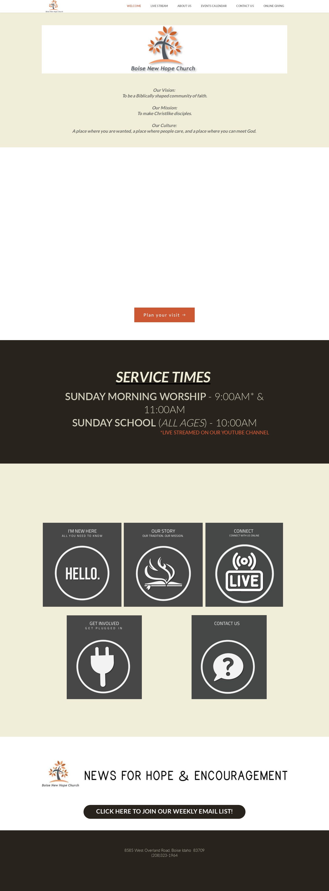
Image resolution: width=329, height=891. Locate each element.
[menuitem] (134, 6)
